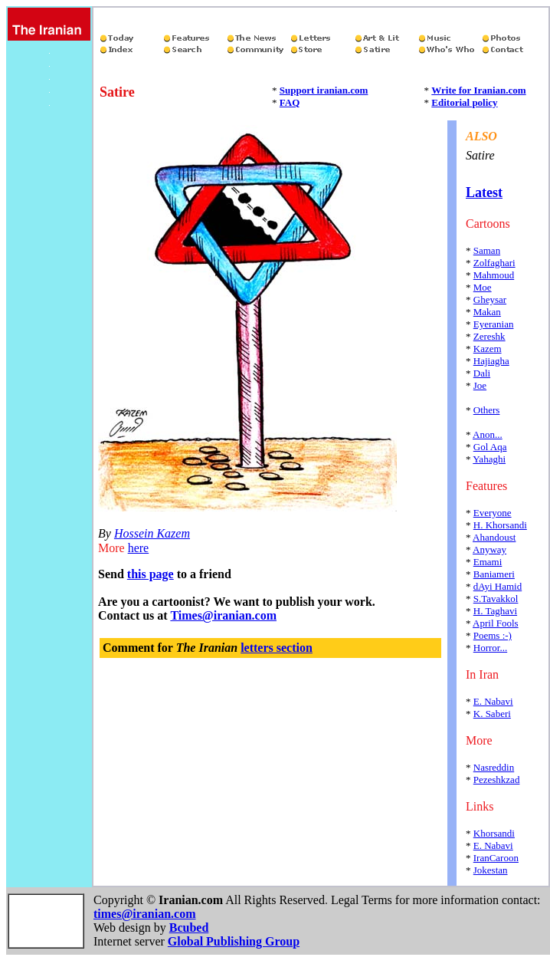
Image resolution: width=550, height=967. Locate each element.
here (138, 547)
